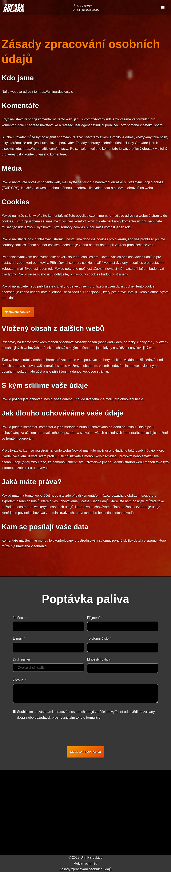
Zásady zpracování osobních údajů (85, 869)
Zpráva (18, 680)
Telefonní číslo (98, 638)
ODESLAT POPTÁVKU (85, 751)
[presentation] (87, 734)
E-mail (17, 638)
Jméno (18, 618)
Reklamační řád (85, 863)
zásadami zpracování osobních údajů (66, 712)
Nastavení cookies (18, 312)
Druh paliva (21, 659)
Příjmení (93, 618)
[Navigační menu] (163, 7)
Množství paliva (98, 659)
